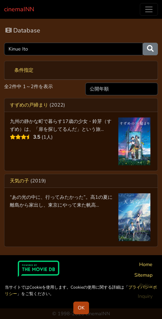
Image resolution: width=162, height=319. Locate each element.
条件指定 (23, 70)
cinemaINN (19, 9)
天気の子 (19, 180)
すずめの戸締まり (29, 104)
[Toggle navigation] (149, 9)
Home (145, 264)
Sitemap (143, 275)
